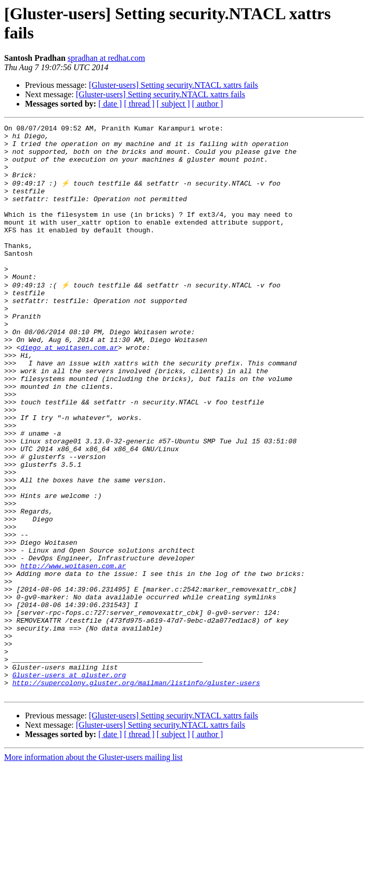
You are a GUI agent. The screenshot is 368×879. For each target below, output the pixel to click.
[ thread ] (139, 103)
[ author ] (207, 103)
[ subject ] (173, 103)
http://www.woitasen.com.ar (73, 653)
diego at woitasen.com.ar (69, 391)
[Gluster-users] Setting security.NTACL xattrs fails (173, 85)
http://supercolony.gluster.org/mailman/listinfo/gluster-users (136, 793)
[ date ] (110, 103)
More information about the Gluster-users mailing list (93, 869)
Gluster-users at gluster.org (69, 784)
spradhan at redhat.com (106, 58)
